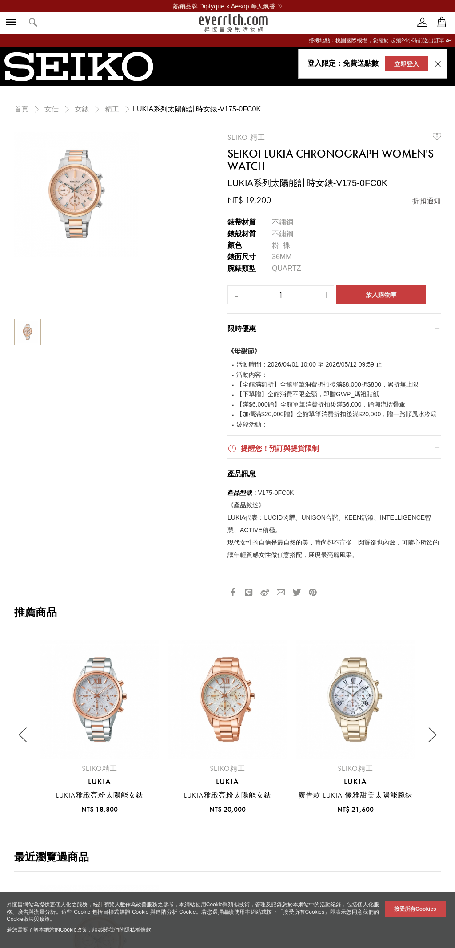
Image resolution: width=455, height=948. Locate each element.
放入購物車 (381, 294)
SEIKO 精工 (246, 137)
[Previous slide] (23, 735)
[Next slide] (431, 735)
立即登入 (406, 64)
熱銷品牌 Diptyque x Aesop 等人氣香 (228, 6)
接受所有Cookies (415, 909)
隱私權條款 (137, 930)
